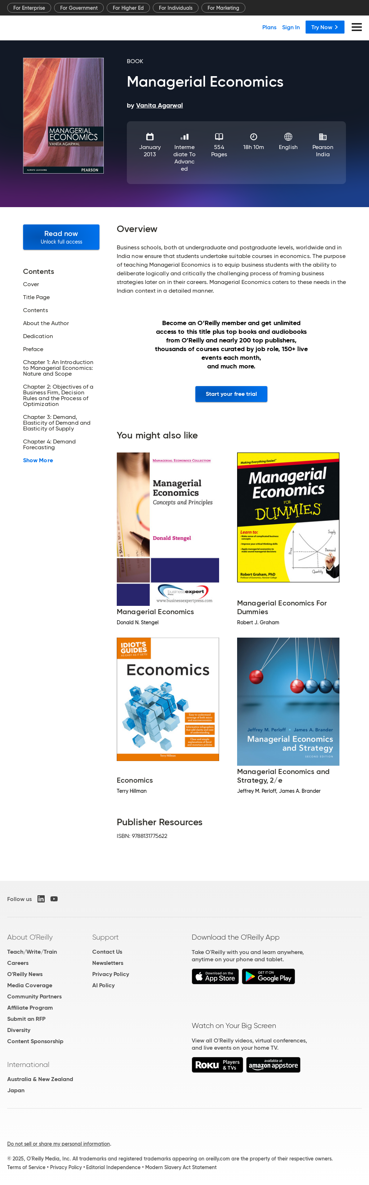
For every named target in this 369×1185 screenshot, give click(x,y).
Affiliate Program (30, 1007)
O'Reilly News (25, 974)
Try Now (325, 27)
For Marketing (223, 8)
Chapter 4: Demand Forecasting (49, 444)
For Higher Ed (128, 8)
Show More (38, 460)
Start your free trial (231, 394)
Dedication (38, 336)
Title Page (36, 297)
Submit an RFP (26, 1019)
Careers (17, 963)
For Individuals (175, 8)
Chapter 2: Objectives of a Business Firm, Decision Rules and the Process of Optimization (58, 395)
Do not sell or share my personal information (58, 1144)
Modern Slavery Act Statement (181, 1167)
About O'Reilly (30, 937)
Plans (269, 27)
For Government (79, 8)
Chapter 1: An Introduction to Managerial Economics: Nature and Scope (58, 368)
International (28, 1064)
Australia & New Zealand (40, 1079)
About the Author (46, 323)
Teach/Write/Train (32, 952)
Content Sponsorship (35, 1041)
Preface (33, 349)
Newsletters (107, 963)
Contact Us (107, 952)
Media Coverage (29, 985)
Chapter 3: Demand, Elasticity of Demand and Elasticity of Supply (56, 423)
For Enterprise (29, 8)
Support (105, 937)
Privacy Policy (110, 974)
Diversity (18, 1030)
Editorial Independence (113, 1167)
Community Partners (34, 996)
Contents (35, 310)
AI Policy (103, 985)
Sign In (291, 27)
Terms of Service (26, 1167)
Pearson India (323, 151)
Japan (16, 1090)
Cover (31, 284)
